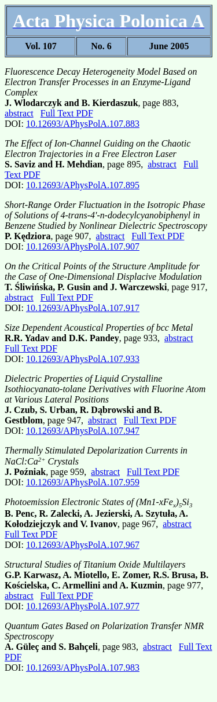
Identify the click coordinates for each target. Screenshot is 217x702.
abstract (19, 113)
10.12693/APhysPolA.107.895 (82, 185)
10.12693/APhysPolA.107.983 (82, 667)
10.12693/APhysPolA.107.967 (82, 545)
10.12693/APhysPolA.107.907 (82, 246)
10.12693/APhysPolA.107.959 (82, 482)
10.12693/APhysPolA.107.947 (82, 431)
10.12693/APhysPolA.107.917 (82, 308)
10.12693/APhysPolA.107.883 (82, 124)
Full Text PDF (67, 113)
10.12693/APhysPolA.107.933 (82, 359)
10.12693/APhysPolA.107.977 (82, 606)
